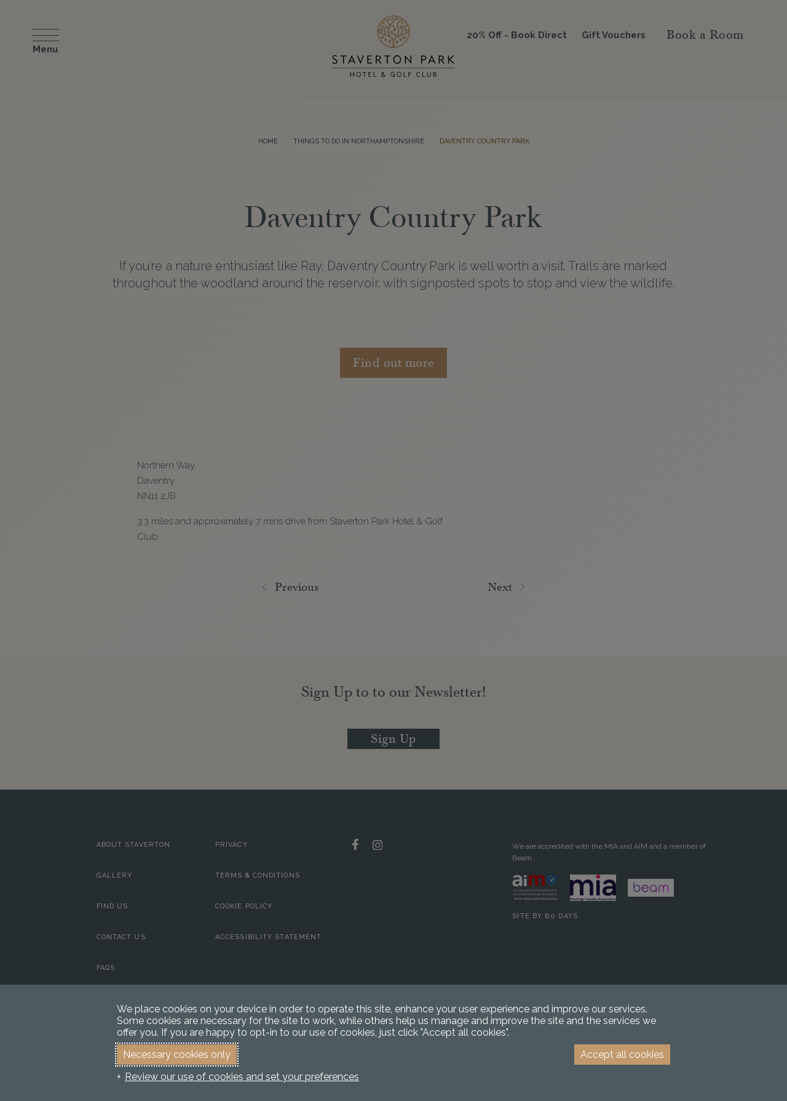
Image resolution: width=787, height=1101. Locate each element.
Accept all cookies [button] (622, 1054)
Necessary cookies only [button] (177, 1054)
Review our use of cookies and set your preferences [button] (242, 1077)
